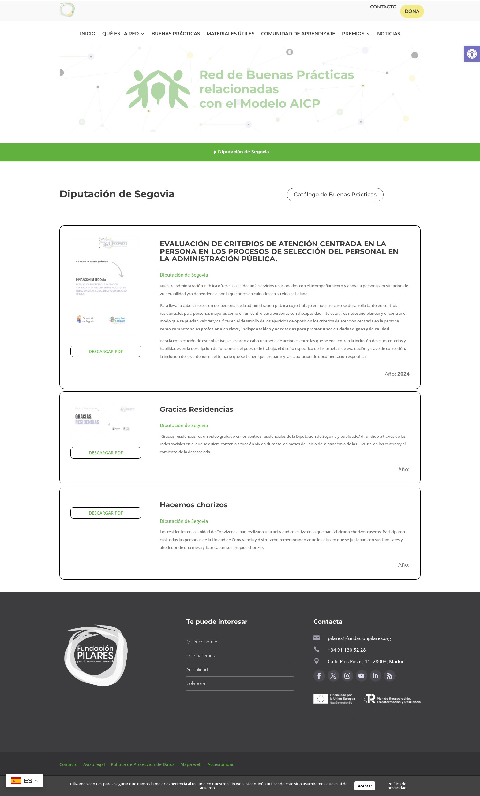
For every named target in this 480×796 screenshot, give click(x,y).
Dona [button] (412, 11)
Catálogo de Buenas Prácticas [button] (335, 194)
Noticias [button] (388, 34)
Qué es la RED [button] (120, 34)
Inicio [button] (88, 34)
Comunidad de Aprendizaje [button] (298, 34)
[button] (472, 54)
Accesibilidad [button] (221, 764)
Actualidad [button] (197, 669)
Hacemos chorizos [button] (193, 504)
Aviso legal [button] (94, 764)
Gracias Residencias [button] (196, 409)
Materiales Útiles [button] (230, 34)
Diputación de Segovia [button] (184, 275)
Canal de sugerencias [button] (343, 719)
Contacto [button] (383, 7)
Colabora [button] (195, 683)
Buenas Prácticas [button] (176, 34)
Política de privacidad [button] (397, 785)
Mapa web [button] (191, 764)
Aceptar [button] (365, 786)
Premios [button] (353, 34)
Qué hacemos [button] (200, 655)
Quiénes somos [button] (202, 641)
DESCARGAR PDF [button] (106, 351)
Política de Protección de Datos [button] (143, 764)
